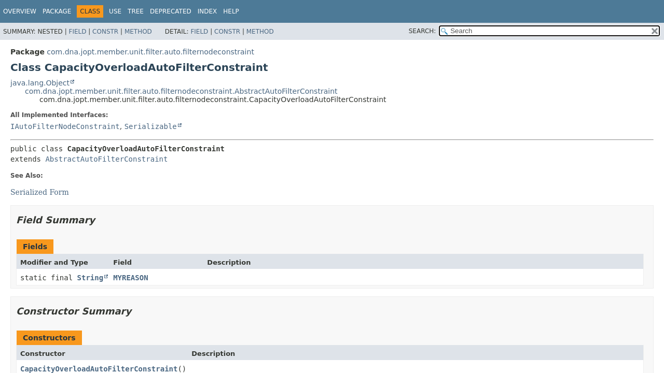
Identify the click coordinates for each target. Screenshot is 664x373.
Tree (136, 11)
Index (207, 11)
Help (231, 11)
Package (57, 11)
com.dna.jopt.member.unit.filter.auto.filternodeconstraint (150, 52)
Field (77, 31)
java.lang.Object (40, 83)
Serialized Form (39, 192)
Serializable (151, 126)
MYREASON (130, 278)
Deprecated (170, 11)
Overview (19, 11)
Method (138, 31)
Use (115, 11)
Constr (105, 31)
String (90, 278)
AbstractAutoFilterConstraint (106, 159)
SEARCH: (422, 31)
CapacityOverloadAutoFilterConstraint (98, 369)
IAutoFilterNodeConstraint (65, 126)
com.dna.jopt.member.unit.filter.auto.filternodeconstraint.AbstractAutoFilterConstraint (181, 91)
